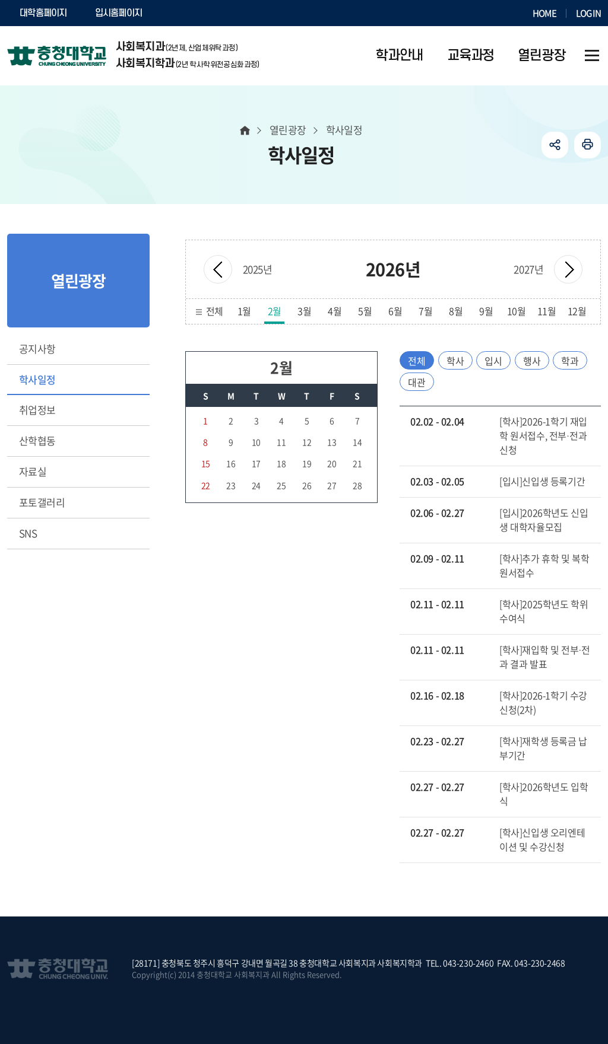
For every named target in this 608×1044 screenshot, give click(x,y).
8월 (456, 311)
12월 (577, 311)
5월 (365, 311)
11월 (546, 311)
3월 (304, 311)
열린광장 (288, 129)
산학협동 (37, 440)
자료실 (32, 471)
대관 (417, 382)
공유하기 (555, 145)
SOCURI (184, 13)
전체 (214, 311)
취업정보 (37, 409)
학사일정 (37, 379)
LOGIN (588, 13)
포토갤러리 (42, 502)
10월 (516, 311)
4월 (334, 311)
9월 (486, 311)
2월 (274, 311)
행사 (532, 361)
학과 (570, 361)
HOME (544, 13)
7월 (425, 311)
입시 (493, 361)
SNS (28, 533)
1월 (244, 311)
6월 (395, 311)
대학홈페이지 (43, 13)
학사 (455, 361)
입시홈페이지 (118, 13)
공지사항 (37, 348)
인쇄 (587, 145)
